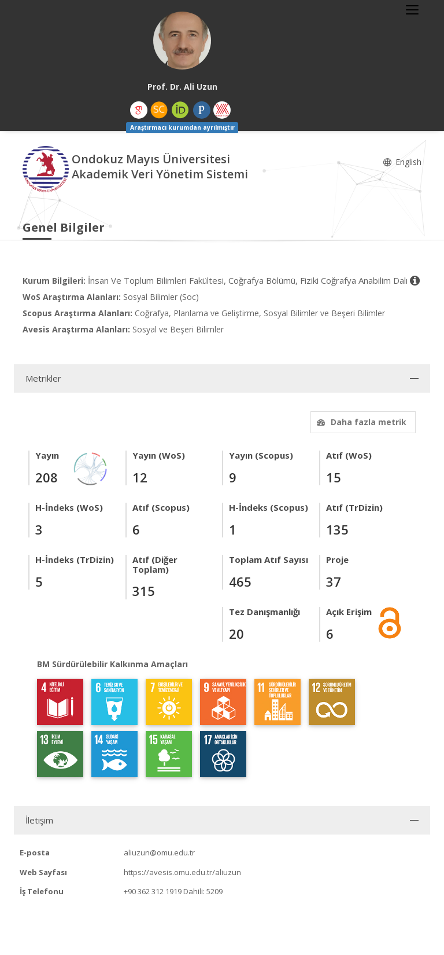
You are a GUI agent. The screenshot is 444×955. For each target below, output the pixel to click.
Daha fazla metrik (360, 421)
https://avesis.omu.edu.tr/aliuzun (182, 872)
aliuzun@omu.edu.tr (159, 852)
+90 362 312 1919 (153, 891)
